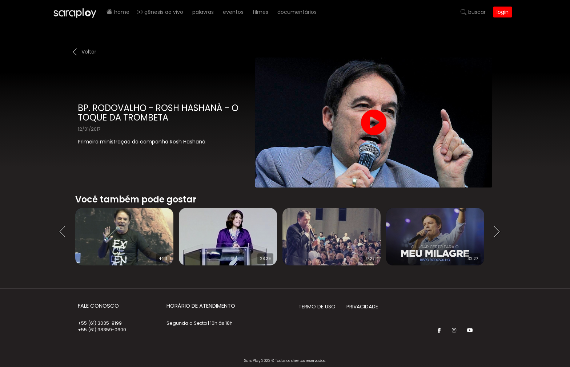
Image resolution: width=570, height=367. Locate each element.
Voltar (88, 51)
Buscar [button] (477, 12)
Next (499, 232)
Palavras (203, 12)
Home (121, 12)
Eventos (233, 12)
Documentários (297, 12)
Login (503, 12)
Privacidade (362, 306)
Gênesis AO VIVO (163, 12)
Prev (64, 232)
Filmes (260, 12)
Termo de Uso (317, 306)
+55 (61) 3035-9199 (100, 323)
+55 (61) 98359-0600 (102, 330)
